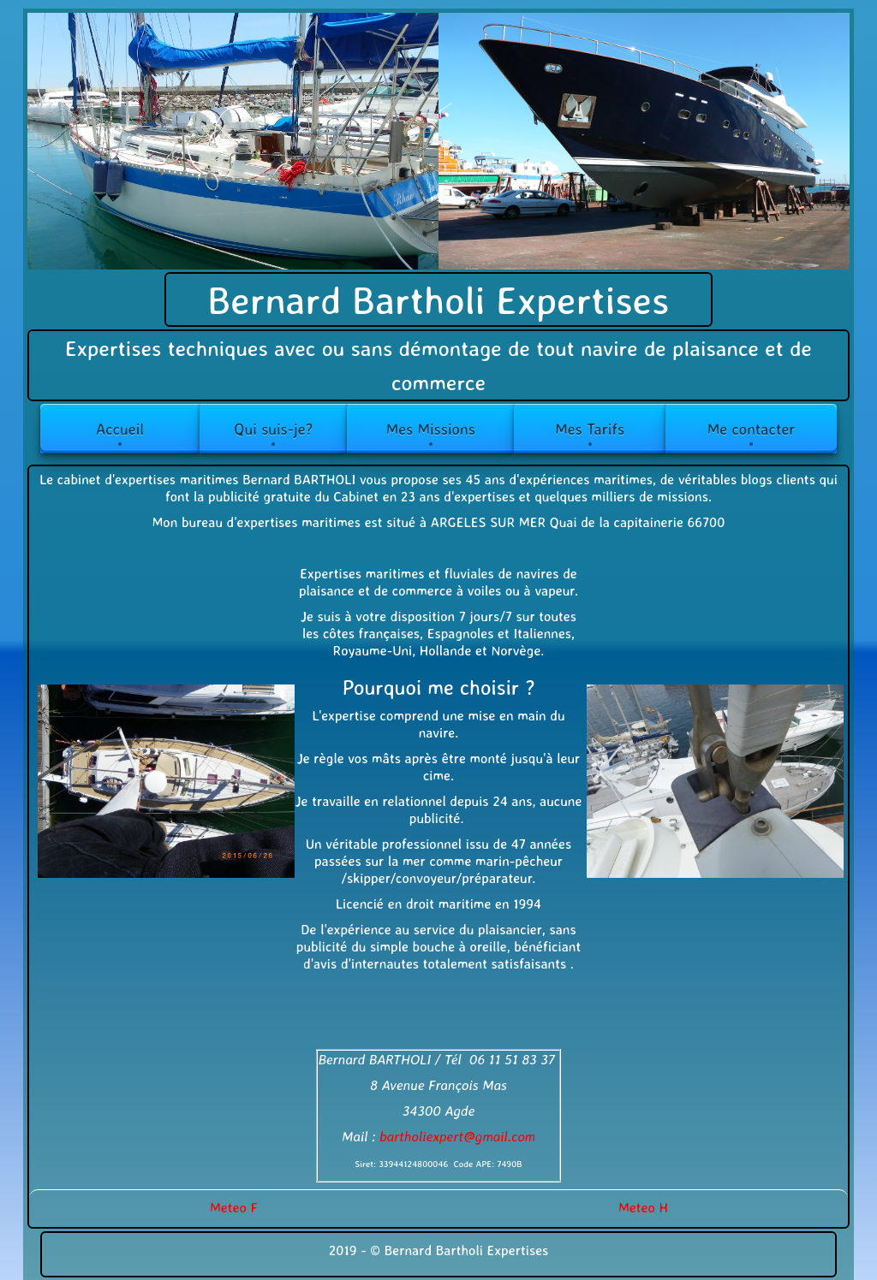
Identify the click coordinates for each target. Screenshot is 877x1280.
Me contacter (751, 428)
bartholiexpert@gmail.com (457, 1136)
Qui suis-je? (273, 428)
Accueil (120, 428)
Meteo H (643, 1207)
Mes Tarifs (589, 428)
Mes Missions (430, 428)
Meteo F (234, 1207)
